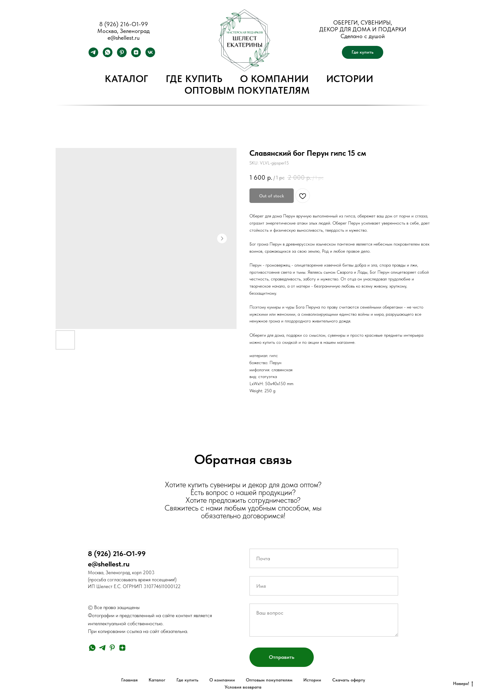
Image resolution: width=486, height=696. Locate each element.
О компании (274, 78)
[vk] (150, 55)
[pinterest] (122, 55)
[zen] (136, 55)
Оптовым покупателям (247, 90)
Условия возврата (243, 687)
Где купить (194, 78)
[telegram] (93, 55)
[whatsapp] (107, 55)
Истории (350, 78)
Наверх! (463, 684)
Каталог (126, 78)
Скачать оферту (348, 679)
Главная (129, 679)
